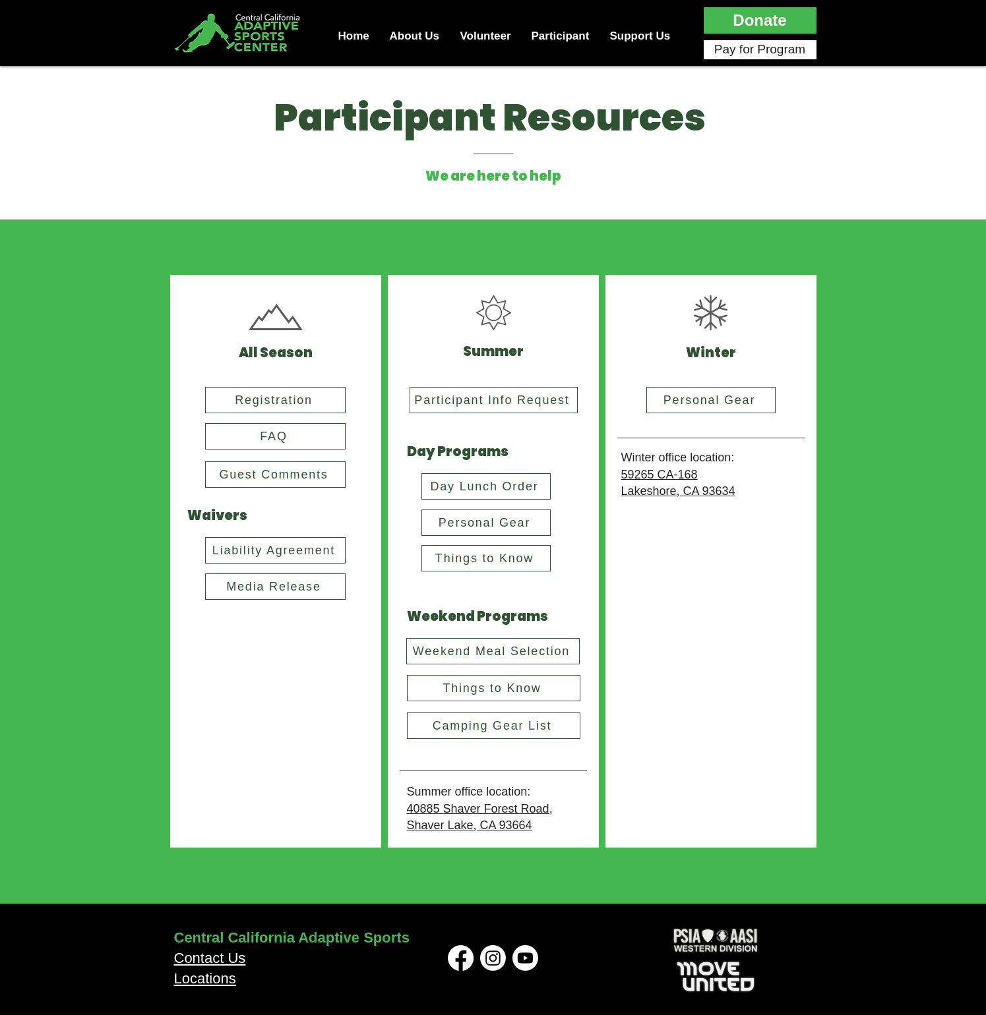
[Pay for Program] (760, 49)
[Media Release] (275, 586)
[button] (760, 20)
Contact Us (210, 958)
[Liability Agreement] (275, 550)
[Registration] (275, 400)
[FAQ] (275, 436)
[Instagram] (493, 958)
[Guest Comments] (275, 474)
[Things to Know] (486, 558)
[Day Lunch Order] (486, 486)
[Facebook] (461, 958)
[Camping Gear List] (493, 725)
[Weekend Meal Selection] (493, 651)
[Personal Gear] (486, 522)
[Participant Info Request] (494, 400)
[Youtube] (525, 958)
